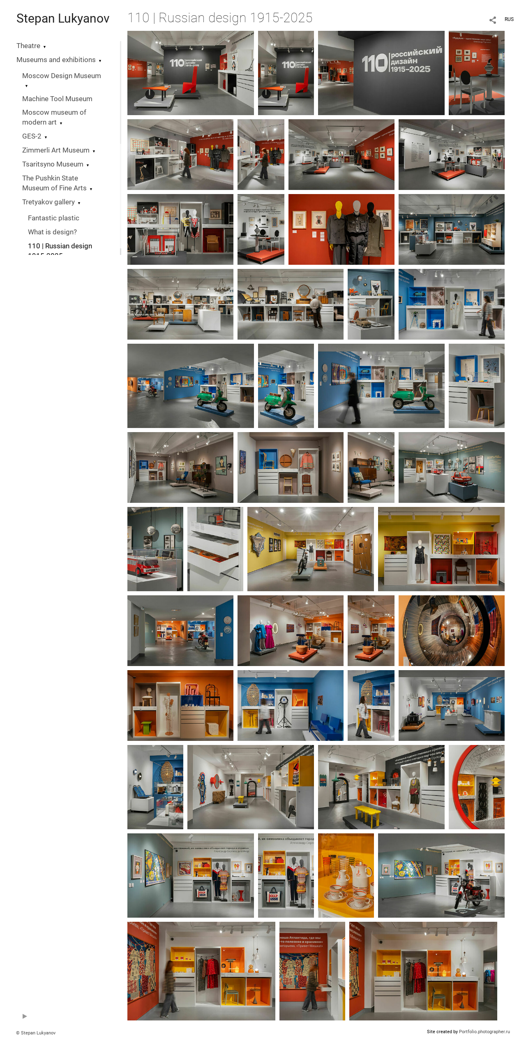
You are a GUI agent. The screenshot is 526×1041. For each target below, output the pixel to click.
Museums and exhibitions (56, 60)
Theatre (28, 46)
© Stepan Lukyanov (35, 1033)
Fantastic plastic (53, 218)
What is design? (52, 232)
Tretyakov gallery (48, 202)
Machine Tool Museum (57, 99)
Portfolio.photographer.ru (484, 1031)
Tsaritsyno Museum (52, 164)
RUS (509, 19)
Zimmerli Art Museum (56, 150)
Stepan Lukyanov (63, 18)
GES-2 (32, 136)
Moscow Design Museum (61, 76)
